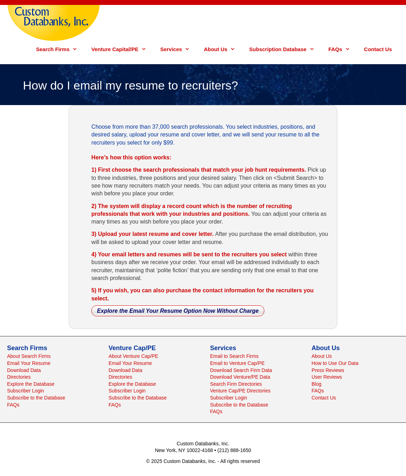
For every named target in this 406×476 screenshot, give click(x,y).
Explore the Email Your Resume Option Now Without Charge (178, 311)
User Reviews (327, 377)
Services (178, 49)
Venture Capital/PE (122, 49)
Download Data (24, 370)
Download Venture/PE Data (240, 377)
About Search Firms (29, 356)
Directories (19, 377)
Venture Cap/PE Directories (240, 390)
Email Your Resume (28, 363)
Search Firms (60, 49)
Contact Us (378, 49)
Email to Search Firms (234, 356)
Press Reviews (328, 370)
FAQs (342, 49)
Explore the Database (31, 384)
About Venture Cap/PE (133, 356)
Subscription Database (285, 49)
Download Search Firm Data (241, 370)
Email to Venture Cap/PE (237, 363)
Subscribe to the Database (36, 398)
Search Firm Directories (236, 384)
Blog (316, 384)
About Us (223, 49)
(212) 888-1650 (234, 450)
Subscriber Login (25, 390)
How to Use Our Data (335, 363)
